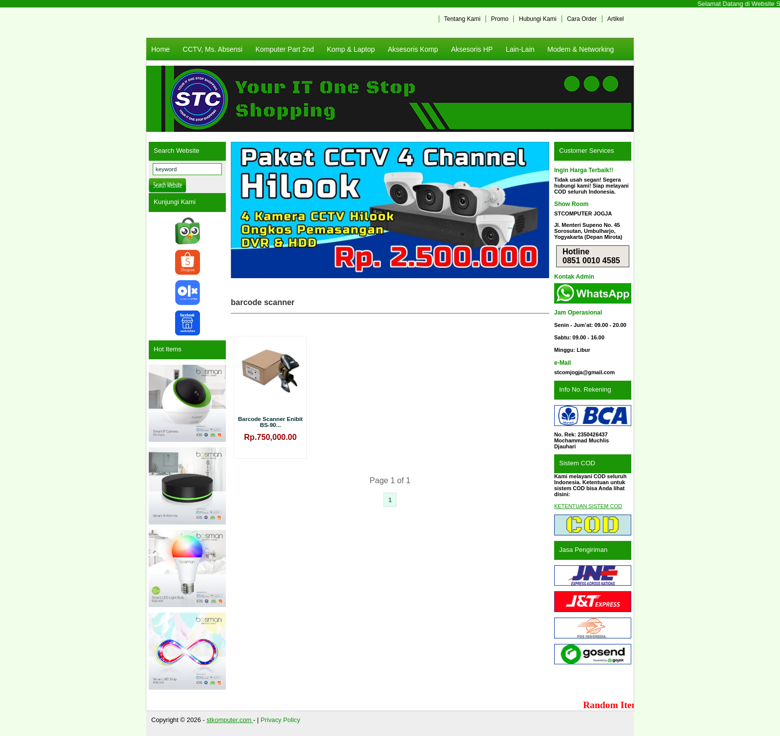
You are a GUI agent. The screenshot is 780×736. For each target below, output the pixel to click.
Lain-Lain (520, 49)
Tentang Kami (462, 18)
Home (160, 49)
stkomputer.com (229, 720)
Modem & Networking (580, 49)
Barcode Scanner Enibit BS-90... (270, 422)
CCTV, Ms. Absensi (212, 49)
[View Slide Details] (390, 210)
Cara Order (582, 18)
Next (536, 210)
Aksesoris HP (472, 49)
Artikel (615, 18)
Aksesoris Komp (413, 49)
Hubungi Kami (537, 18)
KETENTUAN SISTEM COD (588, 506)
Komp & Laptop (351, 49)
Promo (499, 18)
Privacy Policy (280, 720)
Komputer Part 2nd (284, 49)
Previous (243, 210)
